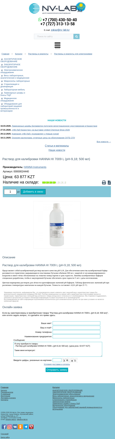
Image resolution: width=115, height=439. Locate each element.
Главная (4, 387)
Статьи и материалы (57, 145)
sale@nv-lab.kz (22, 419)
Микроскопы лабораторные (17, 81)
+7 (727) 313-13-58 (57, 24)
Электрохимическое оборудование (11, 71)
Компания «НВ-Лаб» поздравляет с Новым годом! (35, 134)
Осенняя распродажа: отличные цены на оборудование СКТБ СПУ (43, 138)
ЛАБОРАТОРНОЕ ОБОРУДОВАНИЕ (10, 65)
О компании (5, 394)
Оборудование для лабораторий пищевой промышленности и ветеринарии (11, 107)
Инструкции (5, 396)
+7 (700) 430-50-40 (60, 20)
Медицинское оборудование (8, 99)
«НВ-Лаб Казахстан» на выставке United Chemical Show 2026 (41, 130)
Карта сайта (5, 437)
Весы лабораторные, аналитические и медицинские (14, 76)
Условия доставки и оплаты (57, 364)
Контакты (4, 400)
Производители (7, 392)
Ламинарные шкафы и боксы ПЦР (66, 403)
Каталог (4, 390)
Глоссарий (4, 434)
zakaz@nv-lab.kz (60, 29)
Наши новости (57, 150)
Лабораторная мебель (14, 89)
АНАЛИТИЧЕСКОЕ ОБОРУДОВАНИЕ (11, 60)
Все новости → (104, 141)
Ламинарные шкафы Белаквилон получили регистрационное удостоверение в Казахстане (54, 126)
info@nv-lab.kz (11, 419)
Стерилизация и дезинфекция (9, 85)
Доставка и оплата (8, 398)
